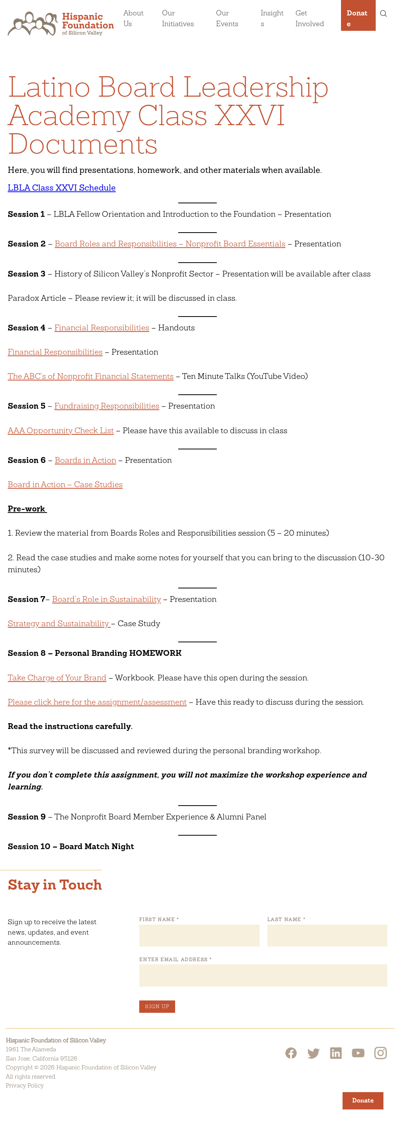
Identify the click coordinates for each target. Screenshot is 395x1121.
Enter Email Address (175, 959)
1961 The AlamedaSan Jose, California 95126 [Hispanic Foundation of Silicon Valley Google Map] (42, 1054)
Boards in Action (85, 460)
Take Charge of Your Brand (57, 677)
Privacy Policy (25, 1085)
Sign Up (157, 1006)
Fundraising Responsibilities (106, 406)
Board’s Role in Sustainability (106, 599)
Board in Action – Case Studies (65, 484)
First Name (159, 919)
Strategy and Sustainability (59, 623)
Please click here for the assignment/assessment (97, 702)
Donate (357, 18)
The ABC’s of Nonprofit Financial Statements (91, 376)
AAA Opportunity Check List (61, 430)
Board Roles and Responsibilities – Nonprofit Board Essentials (170, 243)
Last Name (286, 919)
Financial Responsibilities (101, 327)
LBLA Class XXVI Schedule (62, 188)
